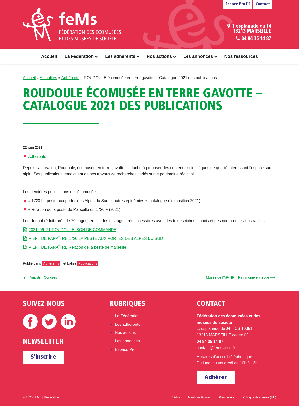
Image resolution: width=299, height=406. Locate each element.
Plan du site (226, 397)
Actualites (48, 78)
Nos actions (159, 56)
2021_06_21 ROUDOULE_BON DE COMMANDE (72, 230)
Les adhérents (120, 56)
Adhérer (215, 377)
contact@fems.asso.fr (216, 348)
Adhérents (70, 78)
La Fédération (79, 56)
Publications (87, 263)
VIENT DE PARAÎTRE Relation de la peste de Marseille (77, 247)
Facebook (30, 321)
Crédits (175, 397)
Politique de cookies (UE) (259, 397)
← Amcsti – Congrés (41, 277)
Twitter (49, 321)
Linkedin (68, 321)
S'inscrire (43, 357)
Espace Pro (235, 4)
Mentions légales (199, 397)
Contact (263, 4)
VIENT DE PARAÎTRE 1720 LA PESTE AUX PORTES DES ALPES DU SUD (96, 238)
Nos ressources (241, 56)
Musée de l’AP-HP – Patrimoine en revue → (240, 277)
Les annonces (198, 56)
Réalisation (51, 397)
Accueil (49, 56)
